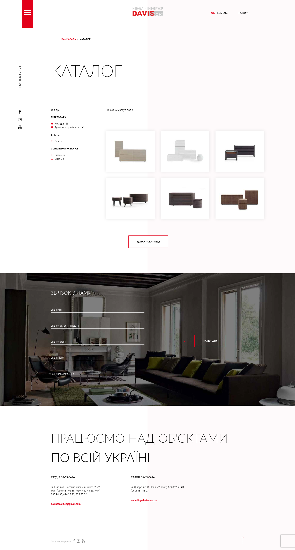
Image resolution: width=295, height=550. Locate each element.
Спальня (60, 158)
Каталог (87, 72)
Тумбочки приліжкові (67, 127)
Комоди (59, 123)
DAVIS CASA (68, 39)
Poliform (59, 141)
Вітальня (60, 155)
